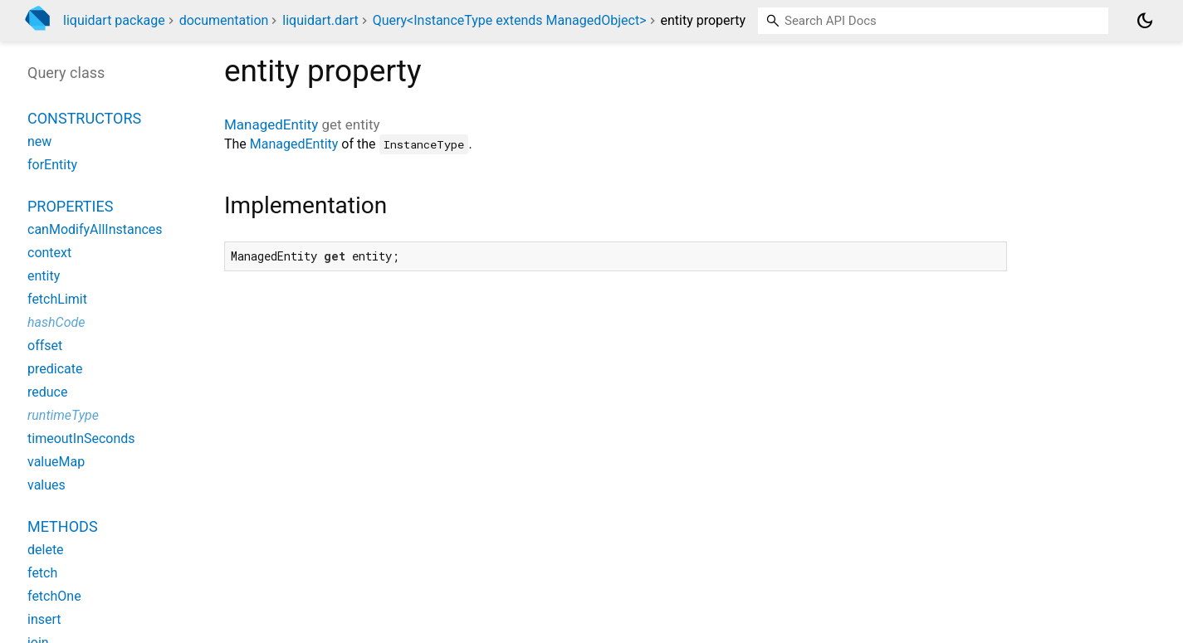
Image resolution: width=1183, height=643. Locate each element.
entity (43, 276)
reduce (47, 392)
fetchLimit (57, 299)
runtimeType (63, 415)
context (49, 253)
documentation (224, 20)
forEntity (52, 165)
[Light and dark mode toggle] (1145, 20)
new (39, 141)
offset (44, 345)
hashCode (56, 322)
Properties (70, 206)
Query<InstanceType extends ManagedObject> (510, 20)
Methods (62, 526)
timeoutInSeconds (81, 438)
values (46, 485)
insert (44, 619)
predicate (54, 369)
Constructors (84, 118)
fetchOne (54, 596)
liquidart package (114, 20)
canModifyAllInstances (95, 229)
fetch (42, 573)
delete (45, 550)
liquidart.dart (320, 20)
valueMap (56, 462)
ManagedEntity (271, 124)
